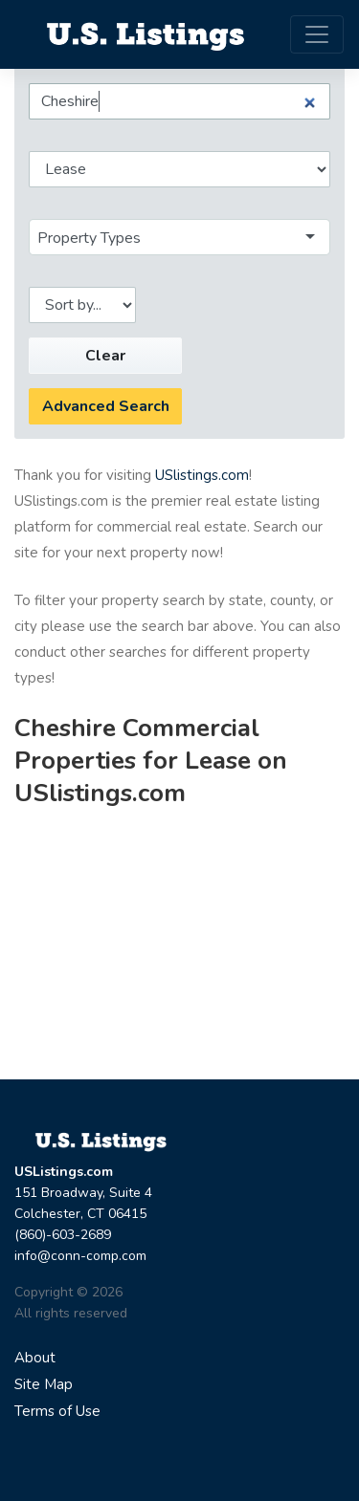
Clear (105, 355)
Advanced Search (105, 406)
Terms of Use (57, 1411)
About (35, 1357)
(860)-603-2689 (62, 1235)
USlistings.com (202, 475)
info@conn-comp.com (80, 1256)
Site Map (43, 1384)
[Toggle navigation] (317, 34)
